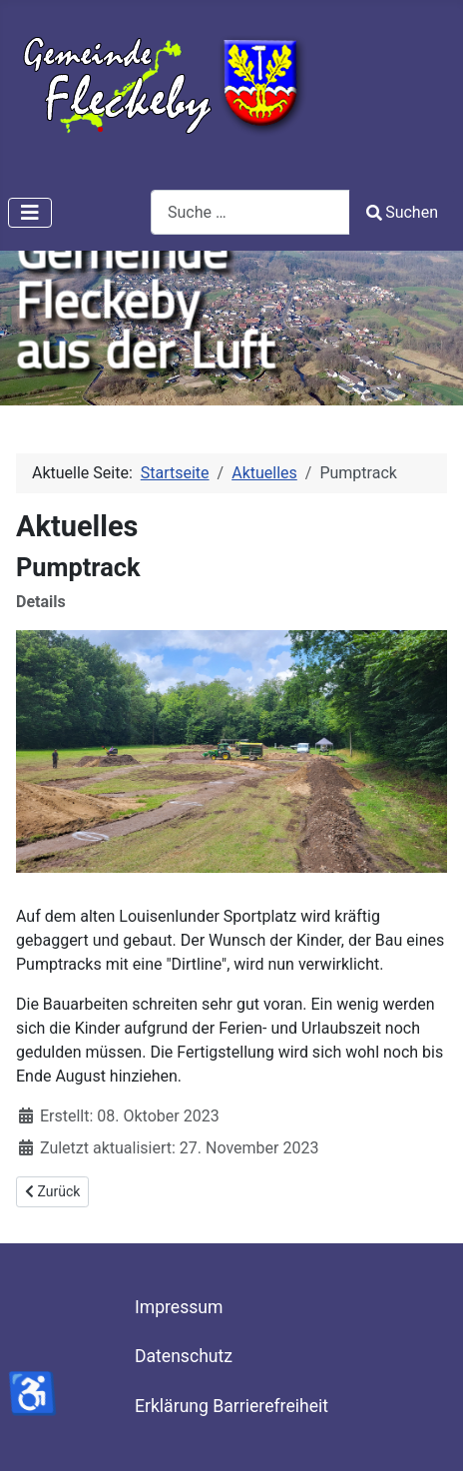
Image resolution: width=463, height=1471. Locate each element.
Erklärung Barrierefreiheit (231, 1406)
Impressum (179, 1307)
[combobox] (250, 212)
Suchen (402, 212)
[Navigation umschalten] (30, 213)
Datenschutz (183, 1356)
